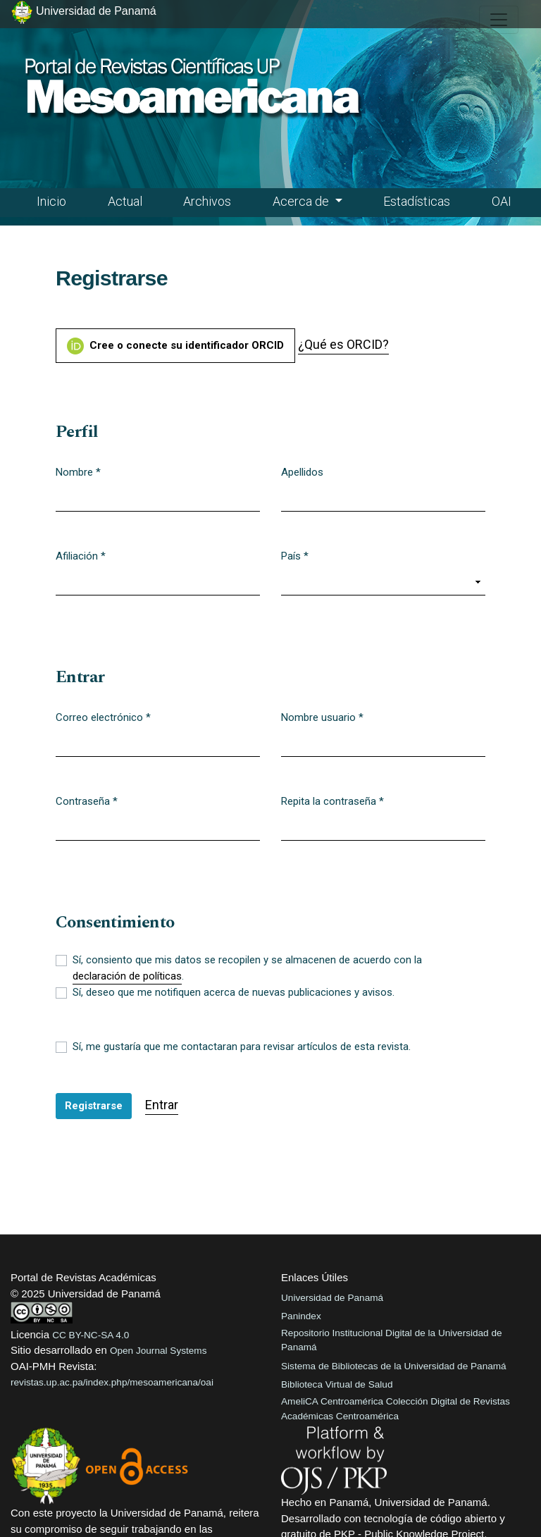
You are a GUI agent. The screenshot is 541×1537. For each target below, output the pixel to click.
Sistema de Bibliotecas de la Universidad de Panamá (393, 1366)
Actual (125, 201)
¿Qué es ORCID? (343, 344)
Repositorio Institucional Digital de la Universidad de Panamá (391, 1340)
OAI (501, 201)
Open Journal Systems (158, 1350)
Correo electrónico (103, 717)
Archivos (207, 201)
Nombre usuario (322, 717)
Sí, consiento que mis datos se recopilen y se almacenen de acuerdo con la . (247, 968)
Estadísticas (416, 201)
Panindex (301, 1316)
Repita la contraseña (332, 801)
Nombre (78, 471)
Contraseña (87, 801)
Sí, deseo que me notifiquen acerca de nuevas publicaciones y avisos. (233, 992)
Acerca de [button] (302, 201)
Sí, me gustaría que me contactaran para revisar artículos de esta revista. (242, 1046)
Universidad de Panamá (332, 1297)
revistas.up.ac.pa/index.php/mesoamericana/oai (112, 1382)
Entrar (161, 1104)
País (295, 555)
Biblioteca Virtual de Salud (336, 1384)
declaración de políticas (127, 976)
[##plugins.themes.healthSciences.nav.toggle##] (498, 20)
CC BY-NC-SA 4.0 (90, 1335)
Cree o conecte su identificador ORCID (175, 346)
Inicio (51, 201)
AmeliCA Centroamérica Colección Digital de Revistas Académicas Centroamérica (395, 1408)
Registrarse (94, 1105)
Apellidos (302, 472)
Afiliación (81, 555)
